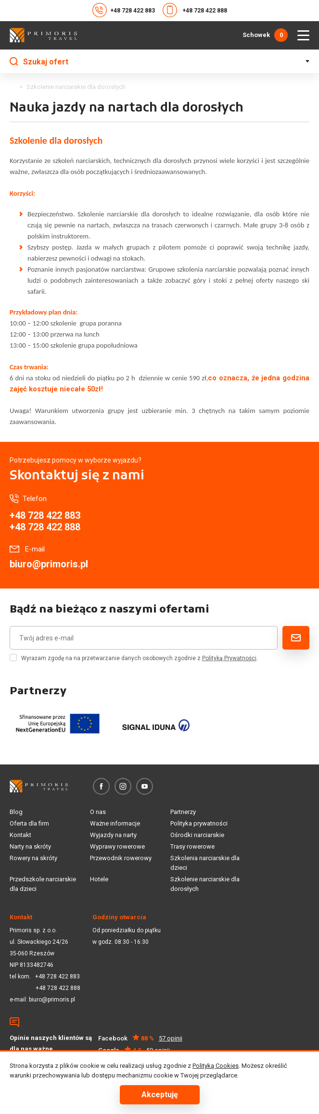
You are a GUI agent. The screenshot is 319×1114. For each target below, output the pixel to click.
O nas (98, 811)
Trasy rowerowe (192, 846)
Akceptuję (159, 1094)
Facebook (140, 1038)
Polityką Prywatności (229, 658)
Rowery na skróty (33, 858)
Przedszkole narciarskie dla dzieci (43, 884)
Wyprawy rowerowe (117, 846)
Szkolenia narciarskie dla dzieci (205, 862)
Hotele (99, 879)
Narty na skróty (30, 846)
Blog (16, 811)
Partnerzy (183, 811)
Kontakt (20, 835)
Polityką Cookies (215, 1065)
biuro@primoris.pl (49, 564)
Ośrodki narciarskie (197, 835)
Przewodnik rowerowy (121, 858)
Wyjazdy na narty (113, 835)
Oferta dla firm (29, 823)
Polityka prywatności (199, 823)
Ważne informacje (115, 823)
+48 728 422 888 (195, 10)
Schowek (265, 35)
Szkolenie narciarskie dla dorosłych (205, 884)
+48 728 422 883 (123, 10)
